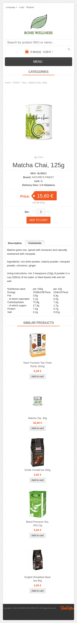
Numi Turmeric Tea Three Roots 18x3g (37, 364)
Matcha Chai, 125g (38, 82)
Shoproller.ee (67, 608)
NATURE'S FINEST (43, 177)
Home (7, 82)
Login (21, 7)
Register (30, 7)
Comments (34, 243)
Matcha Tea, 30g (37, 418)
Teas (24, 82)
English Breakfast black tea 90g (37, 579)
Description (15, 243)
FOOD (16, 82)
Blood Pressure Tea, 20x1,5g (37, 523)
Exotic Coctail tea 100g (37, 469)
